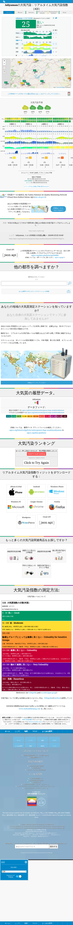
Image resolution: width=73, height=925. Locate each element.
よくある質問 (35, 877)
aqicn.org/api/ (59, 257)
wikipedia (33, 796)
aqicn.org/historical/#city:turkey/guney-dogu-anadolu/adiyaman (43, 436)
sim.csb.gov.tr (40, 197)
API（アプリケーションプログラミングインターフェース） (36, 890)
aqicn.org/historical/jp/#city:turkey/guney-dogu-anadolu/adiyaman (35, 456)
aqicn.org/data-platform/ (36, 459)
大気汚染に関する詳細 (36, 870)
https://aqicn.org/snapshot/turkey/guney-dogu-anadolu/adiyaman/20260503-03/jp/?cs (36, 239)
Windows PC (16, 558)
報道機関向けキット (36, 861)
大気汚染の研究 (35, 865)
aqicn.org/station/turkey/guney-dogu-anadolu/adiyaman (45, 438)
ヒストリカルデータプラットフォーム (36, 892)
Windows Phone (57, 542)
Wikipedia (48, 802)
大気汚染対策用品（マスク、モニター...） (36, 888)
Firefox (57, 558)
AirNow (57, 802)
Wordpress (26, 573)
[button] (69, 79)
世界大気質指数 (27, 823)
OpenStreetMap (61, 87)
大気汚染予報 (36, 886)
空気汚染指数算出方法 (36, 884)
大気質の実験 (36, 872)
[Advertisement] (36, 311)
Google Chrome (36, 558)
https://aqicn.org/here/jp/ (36, 231)
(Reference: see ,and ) (36, 751)
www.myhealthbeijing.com (30, 812)
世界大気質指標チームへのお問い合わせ (36, 859)
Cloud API (46, 573)
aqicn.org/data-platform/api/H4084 (45, 255)
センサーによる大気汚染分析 (36, 874)
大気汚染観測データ (36, 882)
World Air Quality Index (35, 825)
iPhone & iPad (16, 542)
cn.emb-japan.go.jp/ (48, 796)
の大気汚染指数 (24, 18)
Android (36, 542)
